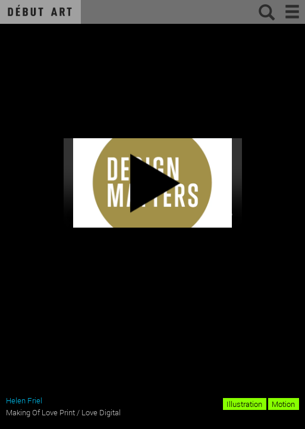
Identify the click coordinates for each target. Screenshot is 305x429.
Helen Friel (24, 400)
